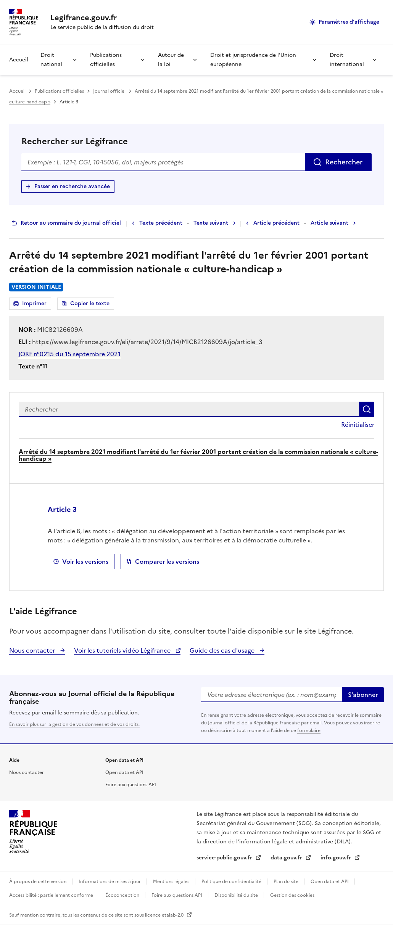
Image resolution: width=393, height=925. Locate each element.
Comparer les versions (167, 561)
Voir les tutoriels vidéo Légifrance (123, 650)
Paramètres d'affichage (349, 22)
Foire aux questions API (130, 784)
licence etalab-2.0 (165, 915)
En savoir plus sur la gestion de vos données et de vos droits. (74, 724)
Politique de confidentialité (232, 881)
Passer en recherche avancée (72, 186)
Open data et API (124, 772)
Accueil (18, 60)
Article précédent (276, 223)
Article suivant (329, 223)
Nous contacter (32, 650)
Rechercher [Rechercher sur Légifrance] (343, 162)
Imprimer (35, 304)
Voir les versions (85, 561)
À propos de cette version (38, 881)
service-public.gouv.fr (225, 858)
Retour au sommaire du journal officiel (71, 223)
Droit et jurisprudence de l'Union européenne (253, 59)
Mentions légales (171, 881)
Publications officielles (106, 59)
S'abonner (363, 694)
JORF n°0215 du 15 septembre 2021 (69, 354)
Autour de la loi (171, 59)
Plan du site (287, 881)
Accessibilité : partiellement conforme (51, 895)
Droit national (51, 59)
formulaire (309, 730)
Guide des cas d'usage (223, 650)
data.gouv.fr (287, 858)
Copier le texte (90, 303)
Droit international (347, 59)
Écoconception (122, 895)
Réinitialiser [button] (357, 424)
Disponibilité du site (236, 895)
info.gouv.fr (337, 858)
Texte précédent (160, 223)
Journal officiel (109, 91)
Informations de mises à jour (110, 881)
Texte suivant (210, 223)
